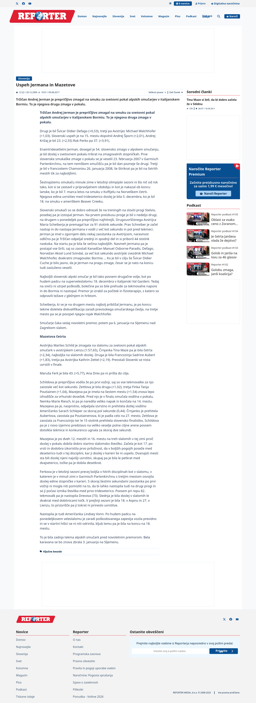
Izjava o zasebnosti (85, 682)
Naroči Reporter (213, 193)
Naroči (232, 16)
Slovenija (118, 16)
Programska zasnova (87, 654)
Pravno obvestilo (84, 661)
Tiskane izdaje (207, 16)
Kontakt (78, 647)
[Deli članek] (176, 92)
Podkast (191, 16)
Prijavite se (225, 651)
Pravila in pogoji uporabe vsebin (94, 668)
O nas (77, 640)
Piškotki (78, 689)
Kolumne (147, 16)
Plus (177, 16)
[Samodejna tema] (170, 3)
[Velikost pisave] (158, 92)
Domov (82, 16)
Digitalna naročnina (225, 3)
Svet (132, 16)
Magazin (163, 16)
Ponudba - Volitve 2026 (88, 697)
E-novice (183, 3)
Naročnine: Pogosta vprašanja (93, 675)
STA (191, 108)
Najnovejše (99, 16)
